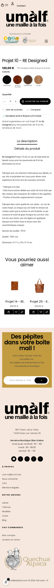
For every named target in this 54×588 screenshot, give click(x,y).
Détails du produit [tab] (27, 149)
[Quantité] (10, 101)
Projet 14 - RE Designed (14, 301)
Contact (21, 5)
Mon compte (8, 535)
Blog (4, 520)
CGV (4, 483)
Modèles (6, 511)
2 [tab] (27, 316)
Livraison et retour (11, 539)
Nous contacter (10, 478)
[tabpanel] (14, 294)
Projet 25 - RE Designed (39, 301)
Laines (5, 502)
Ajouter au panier (35, 101)
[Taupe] (38, 81)
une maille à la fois (11, 474)
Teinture (6, 507)
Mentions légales (10, 487)
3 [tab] (30, 316)
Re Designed (8, 156)
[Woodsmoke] (27, 81)
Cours (5, 515)
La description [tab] (27, 141)
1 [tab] (24, 316)
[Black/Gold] (6, 81)
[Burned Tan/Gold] (17, 82)
